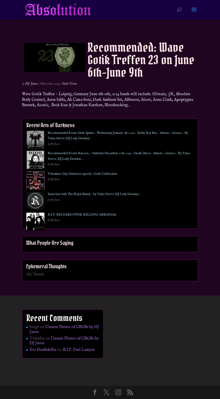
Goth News (69, 83)
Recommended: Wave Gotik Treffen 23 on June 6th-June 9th (140, 59)
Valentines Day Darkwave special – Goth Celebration (82, 174)
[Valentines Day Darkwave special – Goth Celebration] (35, 181)
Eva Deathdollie (43, 349)
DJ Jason (31, 83)
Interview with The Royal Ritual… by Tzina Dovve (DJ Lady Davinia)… (94, 194)
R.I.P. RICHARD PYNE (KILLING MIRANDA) (82, 215)
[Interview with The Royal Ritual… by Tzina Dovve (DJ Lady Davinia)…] (35, 202)
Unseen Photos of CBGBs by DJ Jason (64, 329)
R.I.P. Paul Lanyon (79, 349)
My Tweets (35, 274)
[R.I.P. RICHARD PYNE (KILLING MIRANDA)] (35, 222)
